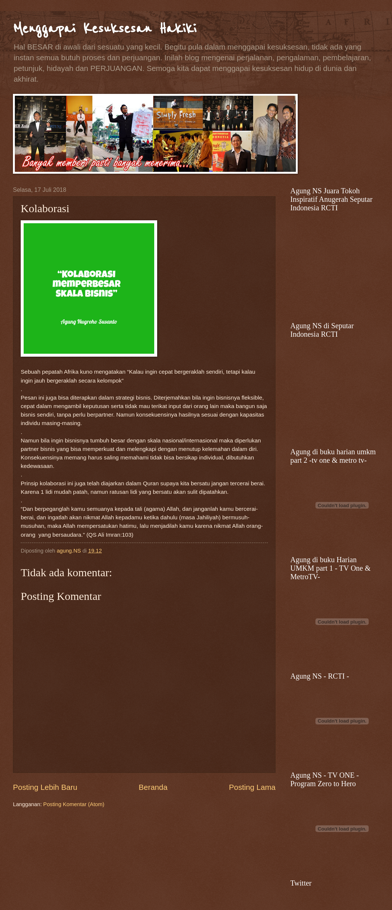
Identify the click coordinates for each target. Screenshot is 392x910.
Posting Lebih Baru (45, 787)
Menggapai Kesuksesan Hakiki (104, 28)
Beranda (153, 787)
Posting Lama (252, 787)
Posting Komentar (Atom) (73, 804)
